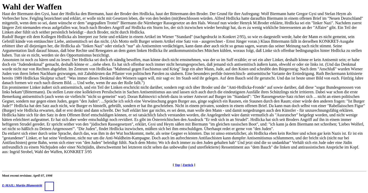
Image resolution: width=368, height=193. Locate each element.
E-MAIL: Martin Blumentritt (28, 185)
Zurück (187, 165)
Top (177, 165)
